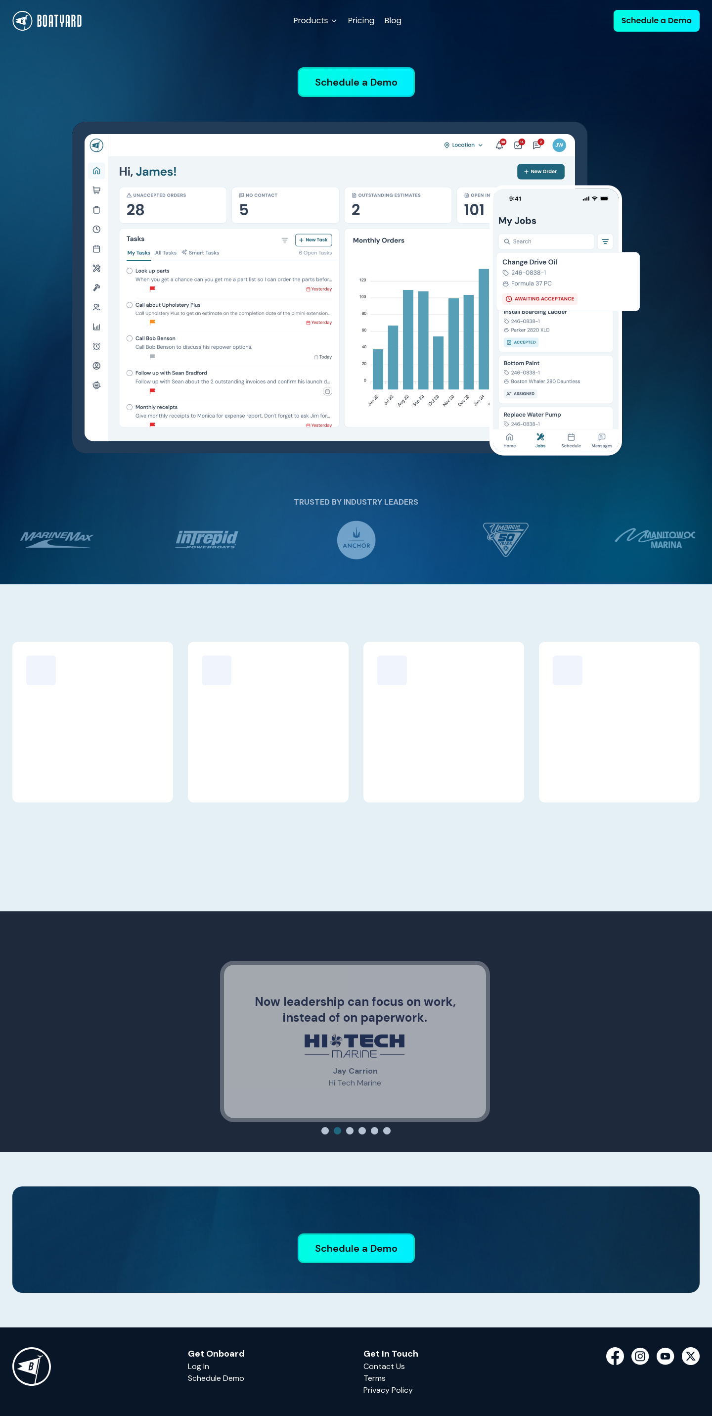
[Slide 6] (387, 1130)
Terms (374, 1378)
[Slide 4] (362, 1130)
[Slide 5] (374, 1130)
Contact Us (384, 1366)
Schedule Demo (216, 1378)
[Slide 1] (325, 1130)
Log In (198, 1366)
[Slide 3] (350, 1130)
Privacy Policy (388, 1390)
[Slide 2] (337, 1130)
